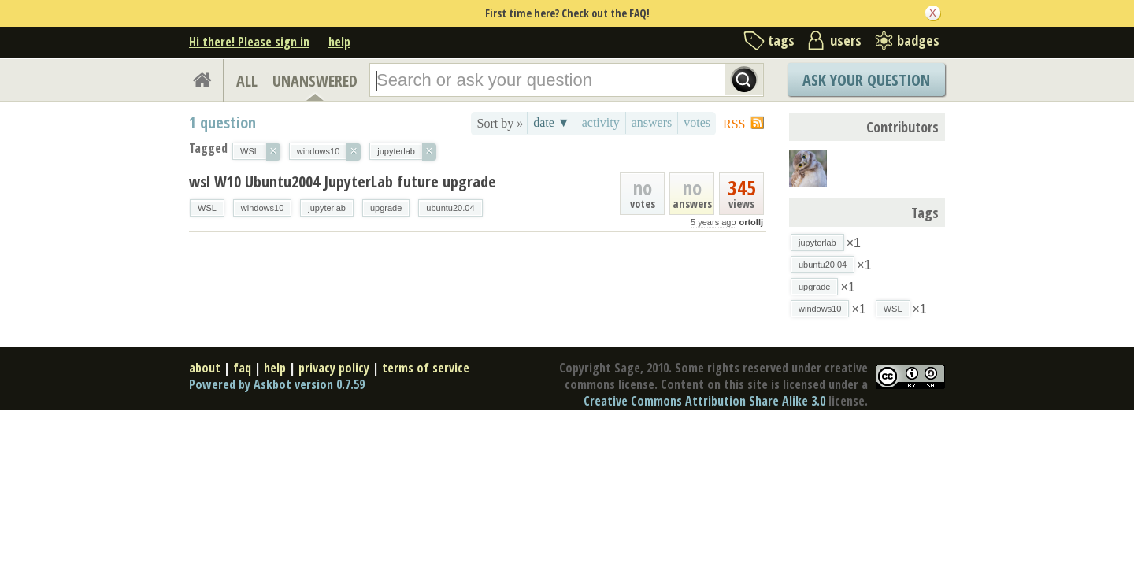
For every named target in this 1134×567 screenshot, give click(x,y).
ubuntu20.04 (450, 208)
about (204, 367)
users (846, 40)
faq (242, 367)
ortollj (751, 222)
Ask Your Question (866, 80)
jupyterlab (327, 208)
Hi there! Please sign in (249, 41)
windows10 (262, 208)
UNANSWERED (315, 80)
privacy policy (333, 367)
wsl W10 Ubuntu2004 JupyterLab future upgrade (342, 181)
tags (781, 40)
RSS (734, 124)
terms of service (425, 367)
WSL (207, 208)
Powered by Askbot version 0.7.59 (277, 384)
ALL (247, 80)
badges (918, 40)
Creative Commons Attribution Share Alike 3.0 (704, 401)
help (339, 41)
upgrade (386, 208)
